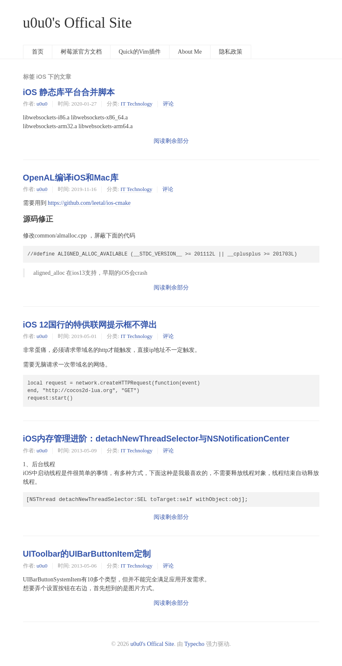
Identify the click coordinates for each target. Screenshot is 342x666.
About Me (190, 52)
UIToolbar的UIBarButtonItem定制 (87, 553)
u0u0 (41, 104)
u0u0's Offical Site (77, 23)
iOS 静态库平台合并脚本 (69, 92)
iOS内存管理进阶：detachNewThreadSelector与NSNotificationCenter (156, 438)
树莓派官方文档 (81, 52)
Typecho (194, 644)
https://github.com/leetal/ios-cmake (89, 203)
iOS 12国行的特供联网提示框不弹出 (90, 324)
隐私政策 (230, 52)
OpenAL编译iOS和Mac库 (70, 177)
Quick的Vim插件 (140, 52)
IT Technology (136, 104)
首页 (38, 52)
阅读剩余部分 (171, 141)
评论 (168, 104)
